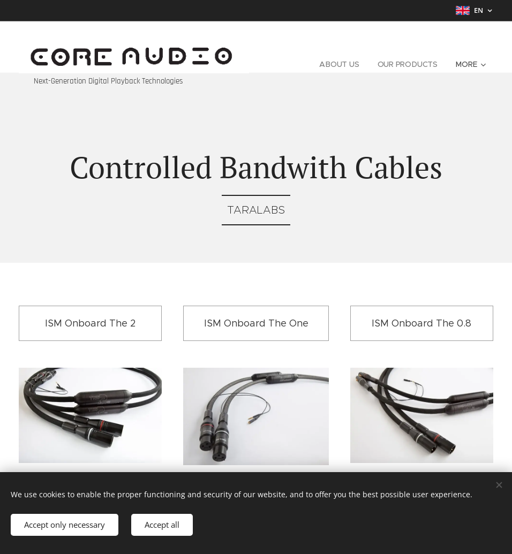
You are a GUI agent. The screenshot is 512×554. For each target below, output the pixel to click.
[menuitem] (338, 64)
